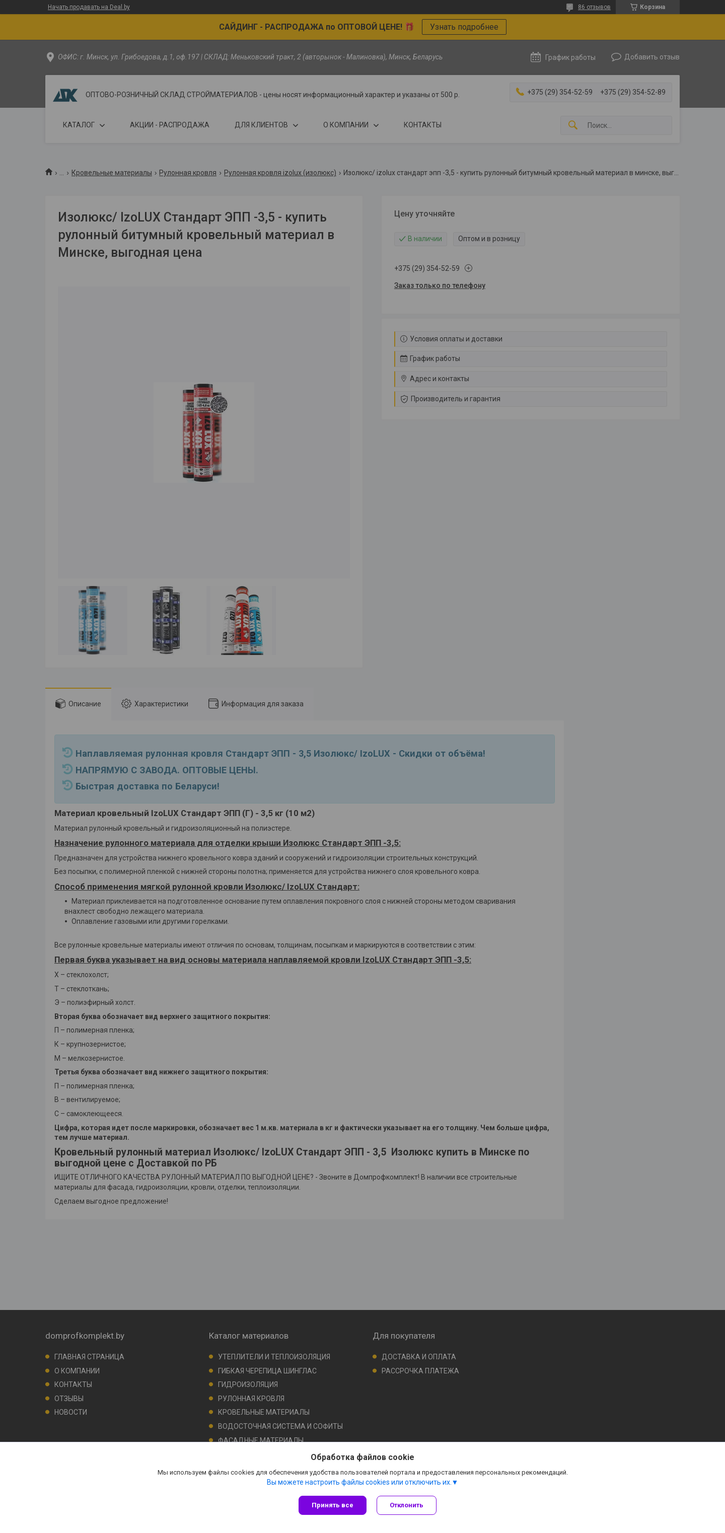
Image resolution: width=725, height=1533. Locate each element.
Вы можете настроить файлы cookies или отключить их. (359, 1482)
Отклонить (406, 1505)
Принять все (332, 1505)
